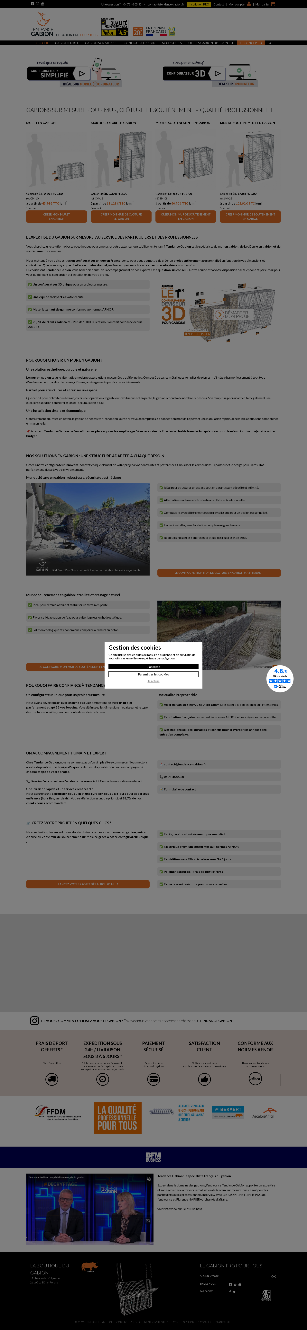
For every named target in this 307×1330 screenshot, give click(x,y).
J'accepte (153, 666)
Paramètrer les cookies (153, 674)
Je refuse (154, 681)
